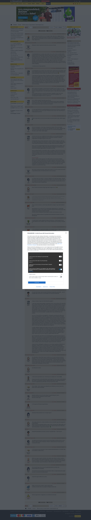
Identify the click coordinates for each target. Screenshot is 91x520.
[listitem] (45, 254)
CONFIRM (37, 282)
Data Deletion (38, 286)
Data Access (45, 286)
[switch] (60, 256)
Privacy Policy (52, 286)
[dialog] (45, 260)
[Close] (66, 233)
